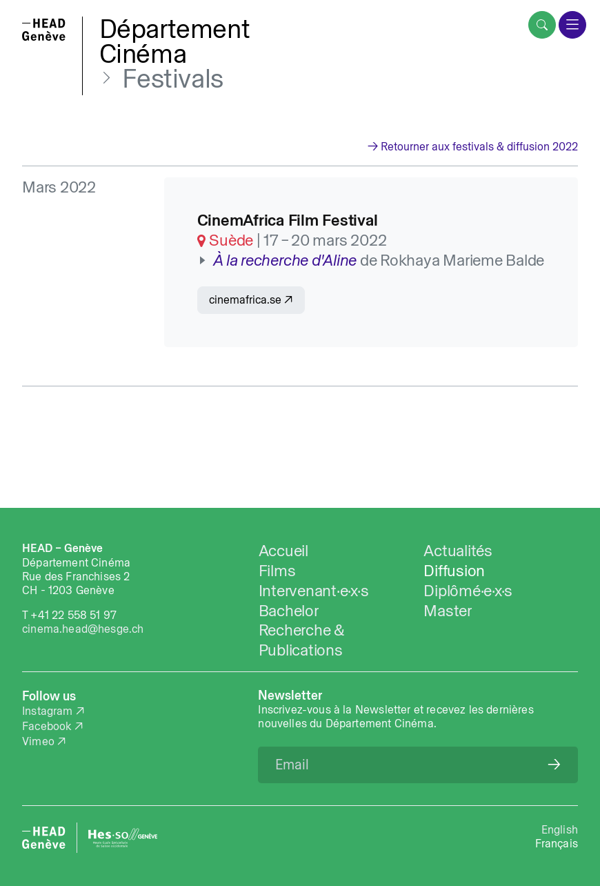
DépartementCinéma (174, 41)
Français (556, 843)
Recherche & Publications (301, 640)
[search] (542, 25)
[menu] (572, 25)
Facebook (46, 726)
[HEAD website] (44, 838)
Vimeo (38, 741)
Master (447, 610)
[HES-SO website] (122, 838)
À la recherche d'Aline (285, 260)
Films (277, 570)
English (559, 829)
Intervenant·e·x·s (314, 590)
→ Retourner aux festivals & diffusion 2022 (473, 146)
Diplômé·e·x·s (467, 590)
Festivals (172, 78)
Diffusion (454, 570)
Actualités (457, 550)
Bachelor (289, 610)
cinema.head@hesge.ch (82, 629)
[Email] (417, 765)
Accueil (283, 550)
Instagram (47, 711)
